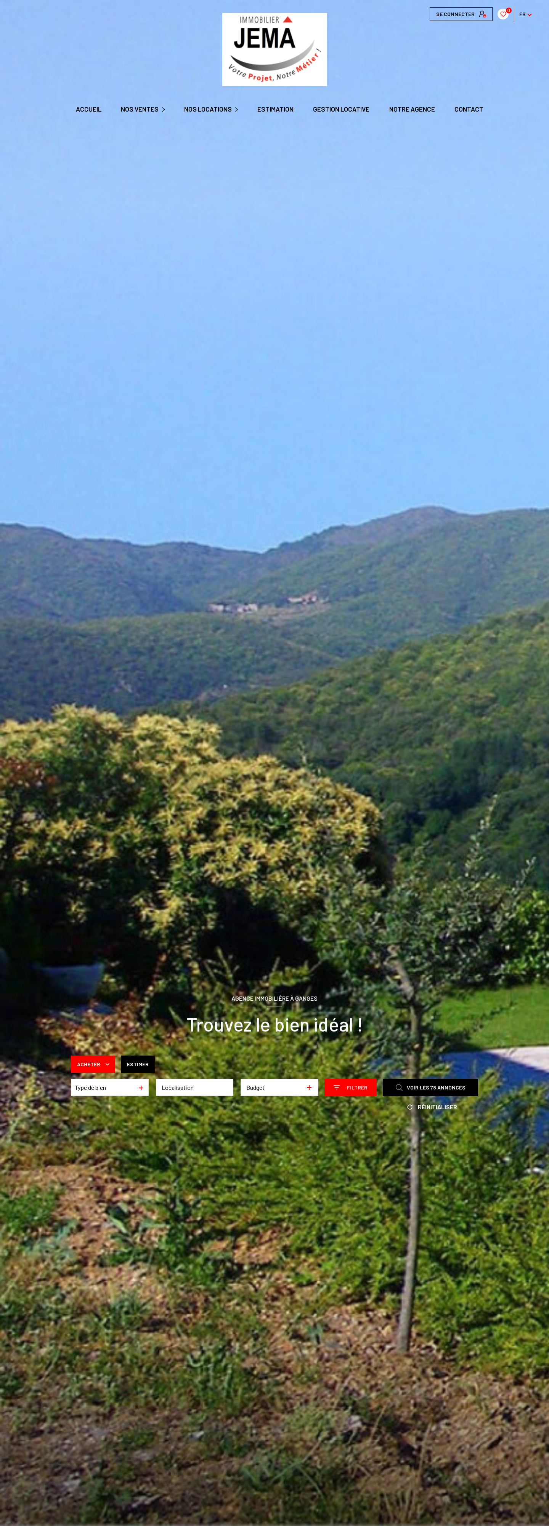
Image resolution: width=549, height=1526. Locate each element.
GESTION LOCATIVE (341, 109)
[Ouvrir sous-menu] (164, 109)
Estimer (138, 1064)
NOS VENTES (139, 109)
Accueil (88, 109)
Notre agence (412, 109)
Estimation (275, 109)
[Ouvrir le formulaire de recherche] (350, 1087)
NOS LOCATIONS (208, 109)
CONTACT (468, 109)
